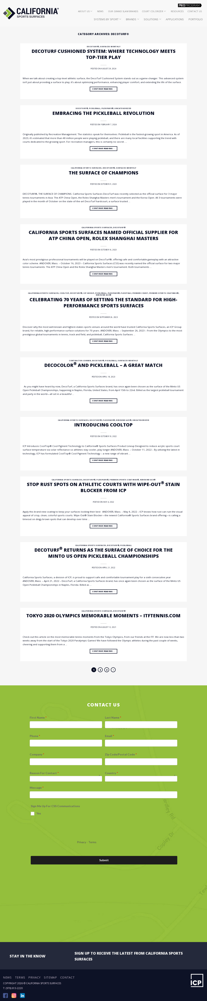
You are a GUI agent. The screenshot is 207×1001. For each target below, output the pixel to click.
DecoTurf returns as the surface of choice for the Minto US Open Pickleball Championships (103, 553)
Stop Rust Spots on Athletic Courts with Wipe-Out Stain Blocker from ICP (103, 487)
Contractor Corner (80, 360)
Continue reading (103, 89)
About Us (85, 11)
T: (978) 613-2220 (13, 988)
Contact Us (194, 11)
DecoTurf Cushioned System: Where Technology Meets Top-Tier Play (103, 54)
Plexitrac (126, 293)
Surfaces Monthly (110, 46)
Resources (177, 11)
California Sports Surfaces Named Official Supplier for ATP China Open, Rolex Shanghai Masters (103, 235)
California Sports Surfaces (86, 168)
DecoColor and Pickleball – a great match (103, 365)
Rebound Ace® (103, 295)
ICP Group (88, 293)
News (100, 11)
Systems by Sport (107, 19)
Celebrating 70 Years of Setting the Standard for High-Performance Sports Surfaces (103, 302)
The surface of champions (103, 172)
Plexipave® (107, 108)
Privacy (34, 977)
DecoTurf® (93, 46)
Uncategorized (122, 108)
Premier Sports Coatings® (164, 293)
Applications (175, 19)
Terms (20, 977)
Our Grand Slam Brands (123, 11)
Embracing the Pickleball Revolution (103, 113)
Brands (132, 19)
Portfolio (196, 19)
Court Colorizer (154, 11)
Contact (67, 977)
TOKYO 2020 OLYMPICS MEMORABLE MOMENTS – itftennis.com (103, 615)
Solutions (152, 19)
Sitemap (50, 977)
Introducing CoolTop (103, 424)
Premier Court (140, 293)
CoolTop (64, 293)
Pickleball (94, 108)
